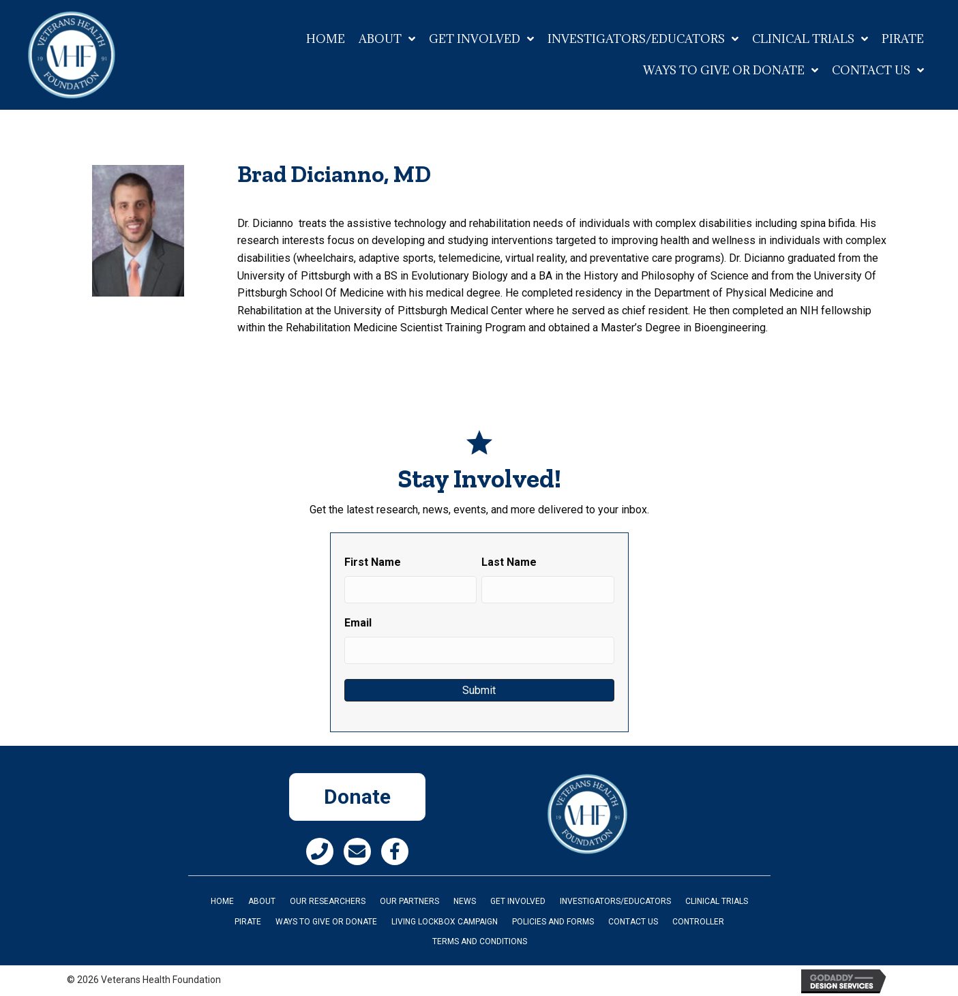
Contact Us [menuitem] (633, 921)
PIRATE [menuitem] (248, 921)
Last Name (509, 562)
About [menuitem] (261, 901)
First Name (372, 562)
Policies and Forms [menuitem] (553, 921)
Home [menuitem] (222, 901)
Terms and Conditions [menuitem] (479, 941)
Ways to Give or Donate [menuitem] (326, 921)
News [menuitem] (464, 901)
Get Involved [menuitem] (517, 901)
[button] (319, 851)
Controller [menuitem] (698, 921)
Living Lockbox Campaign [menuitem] (444, 921)
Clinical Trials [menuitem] (716, 901)
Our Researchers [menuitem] (327, 901)
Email (358, 622)
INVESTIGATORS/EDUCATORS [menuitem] (615, 901)
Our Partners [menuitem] (409, 901)
